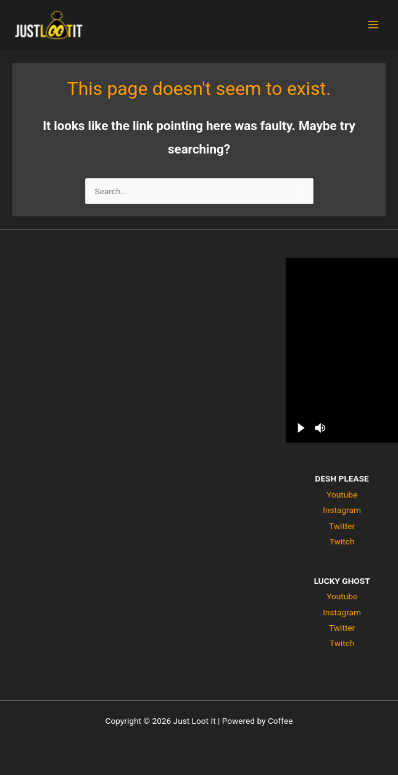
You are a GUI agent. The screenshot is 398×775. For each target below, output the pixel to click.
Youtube (341, 494)
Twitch (342, 541)
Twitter (342, 526)
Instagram (342, 510)
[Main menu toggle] (374, 25)
